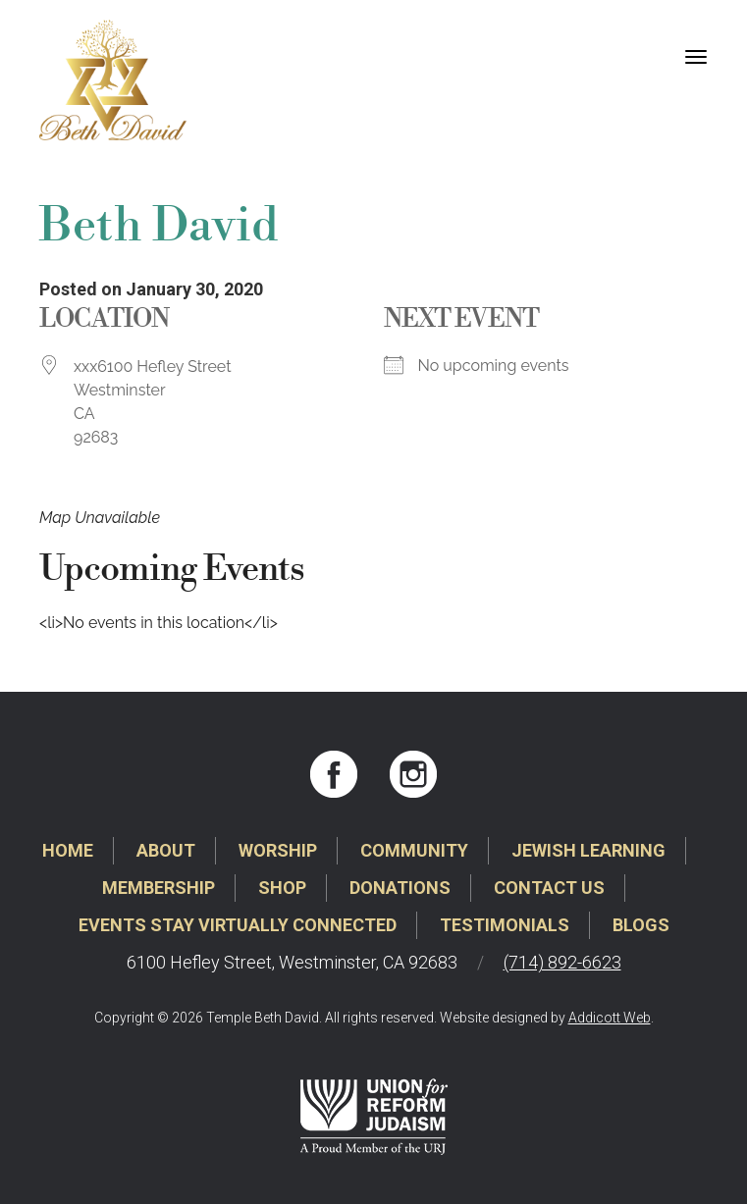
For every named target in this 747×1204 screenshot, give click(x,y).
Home (67, 850)
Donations (400, 887)
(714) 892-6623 (562, 962)
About (165, 850)
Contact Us (549, 887)
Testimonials (504, 925)
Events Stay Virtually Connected (238, 925)
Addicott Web (609, 1017)
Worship (278, 850)
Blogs (641, 925)
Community (414, 850)
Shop (282, 887)
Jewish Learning (588, 850)
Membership (158, 887)
